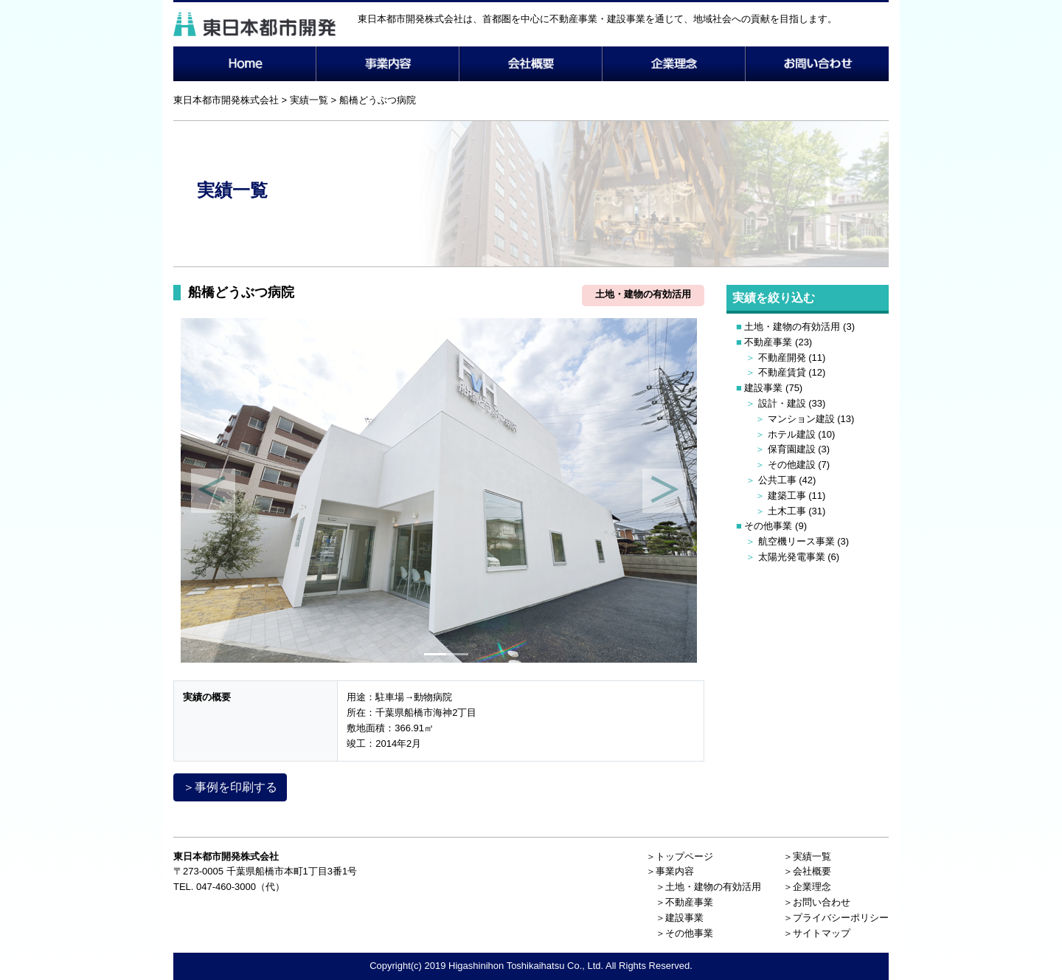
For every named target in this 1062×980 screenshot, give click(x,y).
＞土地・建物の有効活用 (708, 886)
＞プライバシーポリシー (836, 917)
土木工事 (787, 511)
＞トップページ (679, 856)
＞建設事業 (680, 917)
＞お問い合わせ (816, 902)
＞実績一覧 (807, 856)
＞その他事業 (684, 933)
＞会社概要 (807, 871)
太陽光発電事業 (791, 556)
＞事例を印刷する (230, 787)
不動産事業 (768, 342)
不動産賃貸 (782, 372)
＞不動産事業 (684, 902)
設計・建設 (782, 403)
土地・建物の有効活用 (792, 326)
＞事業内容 (670, 871)
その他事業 (768, 525)
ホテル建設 (792, 434)
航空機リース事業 (796, 541)
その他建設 (792, 464)
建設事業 (763, 387)
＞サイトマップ (816, 933)
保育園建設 (792, 449)
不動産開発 (782, 357)
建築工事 (787, 495)
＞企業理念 (807, 886)
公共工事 (777, 480)
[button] (213, 490)
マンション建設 (801, 418)
